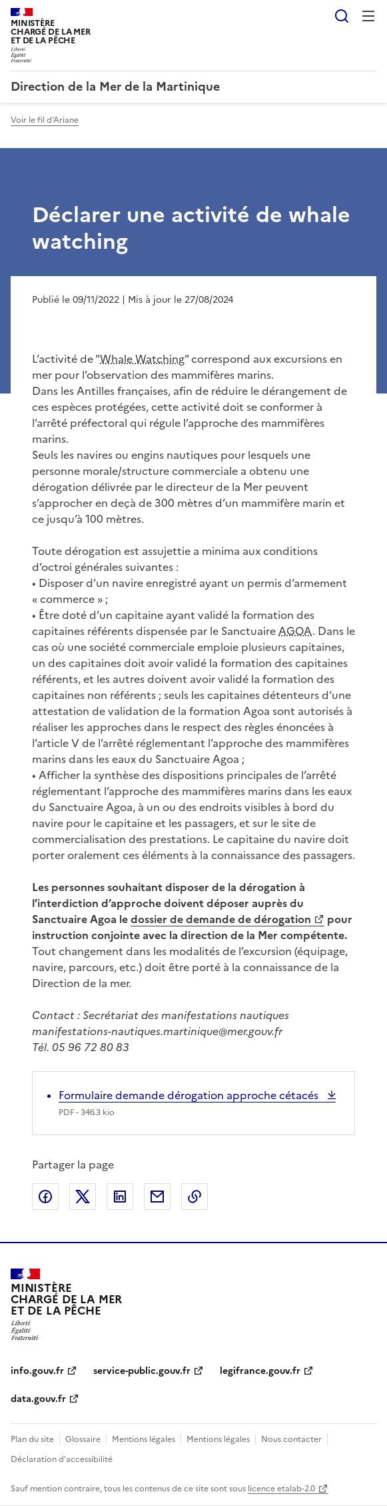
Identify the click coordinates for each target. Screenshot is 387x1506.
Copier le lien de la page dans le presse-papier (194, 1196)
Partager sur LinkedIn (120, 1196)
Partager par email (157, 1196)
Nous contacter (291, 1439)
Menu (368, 16)
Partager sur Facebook (45, 1196)
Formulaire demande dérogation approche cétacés (190, 1095)
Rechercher (341, 16)
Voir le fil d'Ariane (45, 120)
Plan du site (32, 1439)
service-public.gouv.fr (142, 1371)
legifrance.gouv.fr (260, 1371)
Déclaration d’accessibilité (62, 1459)
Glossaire (83, 1439)
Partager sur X (82, 1196)
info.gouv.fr (37, 1371)
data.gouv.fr (38, 1399)
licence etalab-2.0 (281, 1489)
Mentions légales (143, 1439)
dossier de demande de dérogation (221, 919)
